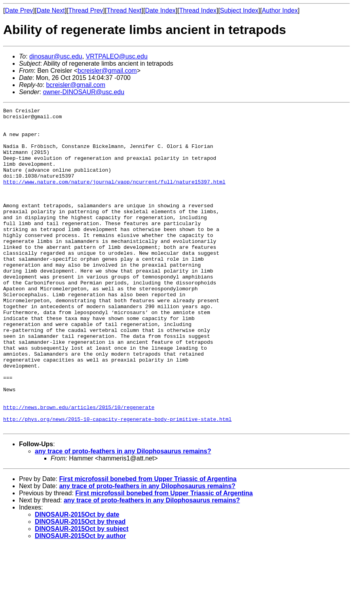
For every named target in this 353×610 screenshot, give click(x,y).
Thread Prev (85, 10)
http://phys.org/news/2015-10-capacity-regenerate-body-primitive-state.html (117, 481)
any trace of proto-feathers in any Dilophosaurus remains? (123, 515)
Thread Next (123, 10)
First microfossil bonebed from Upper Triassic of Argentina (147, 543)
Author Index (280, 10)
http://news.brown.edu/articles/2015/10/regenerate (78, 467)
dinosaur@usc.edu (55, 56)
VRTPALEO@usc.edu (117, 56)
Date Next (50, 10)
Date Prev (19, 10)
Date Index (160, 10)
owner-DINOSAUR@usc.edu (83, 92)
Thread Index (197, 10)
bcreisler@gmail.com (107, 70)
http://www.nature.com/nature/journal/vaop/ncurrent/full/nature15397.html (114, 197)
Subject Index (239, 10)
